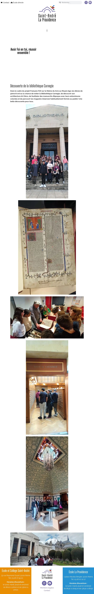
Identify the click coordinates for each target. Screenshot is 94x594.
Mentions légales (47, 588)
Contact (47, 590)
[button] (47, 30)
